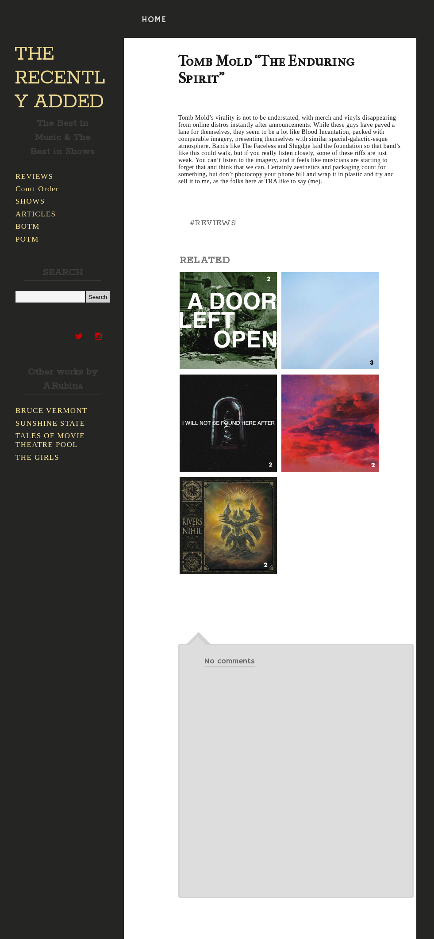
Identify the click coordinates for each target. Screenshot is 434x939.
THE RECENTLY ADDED (60, 78)
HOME (154, 20)
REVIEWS (34, 176)
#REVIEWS (213, 223)
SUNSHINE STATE (50, 423)
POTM (27, 239)
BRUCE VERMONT (51, 410)
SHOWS (30, 201)
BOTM (27, 226)
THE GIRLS (37, 457)
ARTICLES (35, 214)
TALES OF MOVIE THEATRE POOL (50, 440)
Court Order (37, 189)
